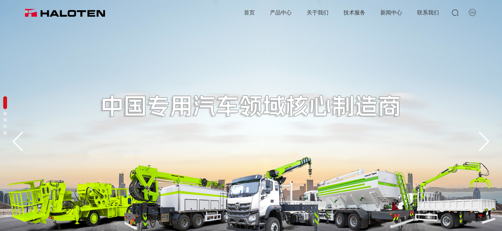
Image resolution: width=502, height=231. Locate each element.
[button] (484, 141)
